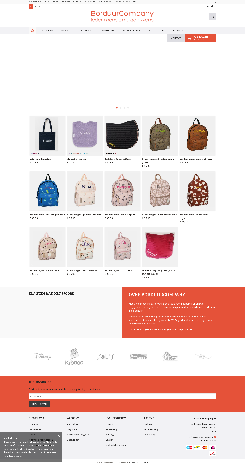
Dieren (64, 30)
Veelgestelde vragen (116, 445)
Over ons (33, 424)
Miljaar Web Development (138, 463)
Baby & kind (46, 30)
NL (31, 6)
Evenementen (35, 430)
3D (150, 30)
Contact (176, 37)
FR (35, 6)
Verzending (111, 430)
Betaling (110, 435)
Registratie (72, 430)
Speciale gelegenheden (172, 30)
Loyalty (109, 440)
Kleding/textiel (85, 30)
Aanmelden (211, 5)
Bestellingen (73, 440)
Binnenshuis (108, 30)
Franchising (149, 435)
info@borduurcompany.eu (201, 437)
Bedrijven (148, 424)
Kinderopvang (151, 430)
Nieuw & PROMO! (131, 30)
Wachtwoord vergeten (78, 435)
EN (39, 6)
